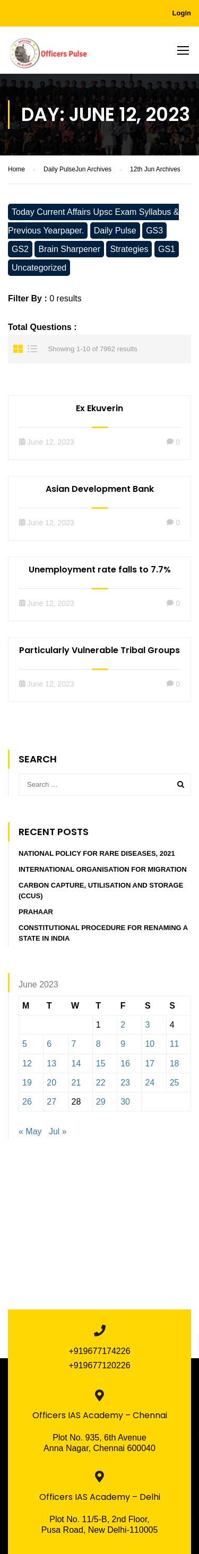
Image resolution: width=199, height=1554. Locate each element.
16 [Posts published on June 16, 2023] (125, 1063)
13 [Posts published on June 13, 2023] (51, 1063)
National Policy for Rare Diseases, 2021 (97, 853)
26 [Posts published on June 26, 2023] (27, 1101)
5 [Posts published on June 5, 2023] (24, 1043)
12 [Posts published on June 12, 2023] (27, 1063)
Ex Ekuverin (99, 408)
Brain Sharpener (69, 249)
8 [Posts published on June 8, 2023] (98, 1043)
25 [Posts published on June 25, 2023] (174, 1082)
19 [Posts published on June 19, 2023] (27, 1082)
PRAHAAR (36, 912)
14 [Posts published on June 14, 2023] (76, 1063)
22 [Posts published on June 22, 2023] (101, 1082)
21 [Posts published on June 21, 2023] (76, 1082)
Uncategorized (39, 267)
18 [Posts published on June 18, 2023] (174, 1063)
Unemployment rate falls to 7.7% (100, 569)
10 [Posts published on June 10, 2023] (149, 1043)
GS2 (20, 249)
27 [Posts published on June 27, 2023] (51, 1101)
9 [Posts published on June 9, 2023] (122, 1043)
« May (30, 1131)
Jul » (58, 1131)
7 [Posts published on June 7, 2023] (74, 1043)
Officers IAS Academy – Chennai (99, 1415)
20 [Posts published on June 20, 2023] (51, 1082)
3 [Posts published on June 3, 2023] (147, 1024)
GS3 (154, 230)
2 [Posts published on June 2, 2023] (122, 1024)
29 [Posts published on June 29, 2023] (101, 1101)
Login (181, 13)
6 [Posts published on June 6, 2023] (49, 1043)
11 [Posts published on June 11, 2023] (174, 1043)
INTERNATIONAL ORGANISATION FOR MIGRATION (103, 869)
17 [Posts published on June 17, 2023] (149, 1063)
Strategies (129, 249)
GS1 (166, 249)
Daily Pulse (115, 230)
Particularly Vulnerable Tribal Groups (99, 650)
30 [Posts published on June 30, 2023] (125, 1101)
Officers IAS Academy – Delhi (99, 1497)
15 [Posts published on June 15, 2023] (101, 1063)
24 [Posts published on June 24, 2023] (149, 1082)
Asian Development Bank (100, 489)
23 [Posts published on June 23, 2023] (125, 1082)
